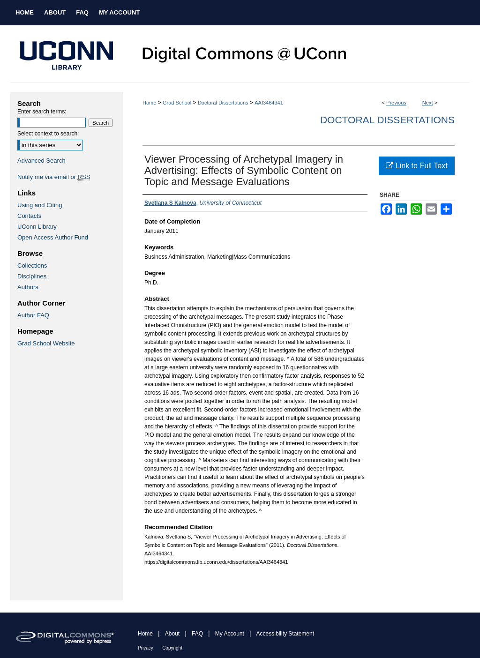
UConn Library (37, 226)
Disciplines (31, 276)
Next (427, 102)
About (172, 633)
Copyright (172, 648)
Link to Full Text (416, 166)
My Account (229, 633)
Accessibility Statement (285, 633)
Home (149, 102)
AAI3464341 (269, 102)
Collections (32, 265)
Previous (396, 102)
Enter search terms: (42, 111)
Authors (27, 287)
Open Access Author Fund (52, 237)
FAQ (197, 633)
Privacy (145, 648)
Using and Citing (39, 205)
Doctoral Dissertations (223, 102)
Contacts (29, 215)
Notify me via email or (53, 176)
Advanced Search (41, 160)
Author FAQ (33, 315)
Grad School (177, 102)
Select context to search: (48, 133)
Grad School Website (46, 343)
